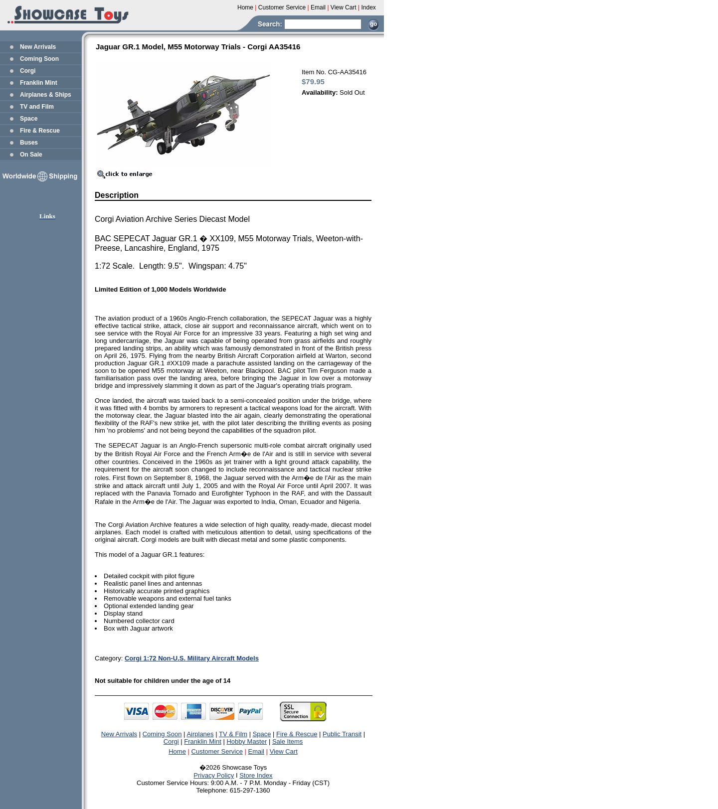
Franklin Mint (38, 82)
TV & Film (233, 734)
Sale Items (287, 741)
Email (256, 751)
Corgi (27, 70)
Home (177, 751)
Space (28, 118)
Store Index (256, 775)
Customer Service (217, 751)
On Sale (31, 154)
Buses (29, 142)
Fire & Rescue (40, 130)
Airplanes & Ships (45, 94)
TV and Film (37, 106)
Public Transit (342, 734)
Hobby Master (246, 741)
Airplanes (199, 734)
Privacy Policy (213, 775)
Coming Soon (39, 58)
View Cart (284, 751)
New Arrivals (38, 46)
